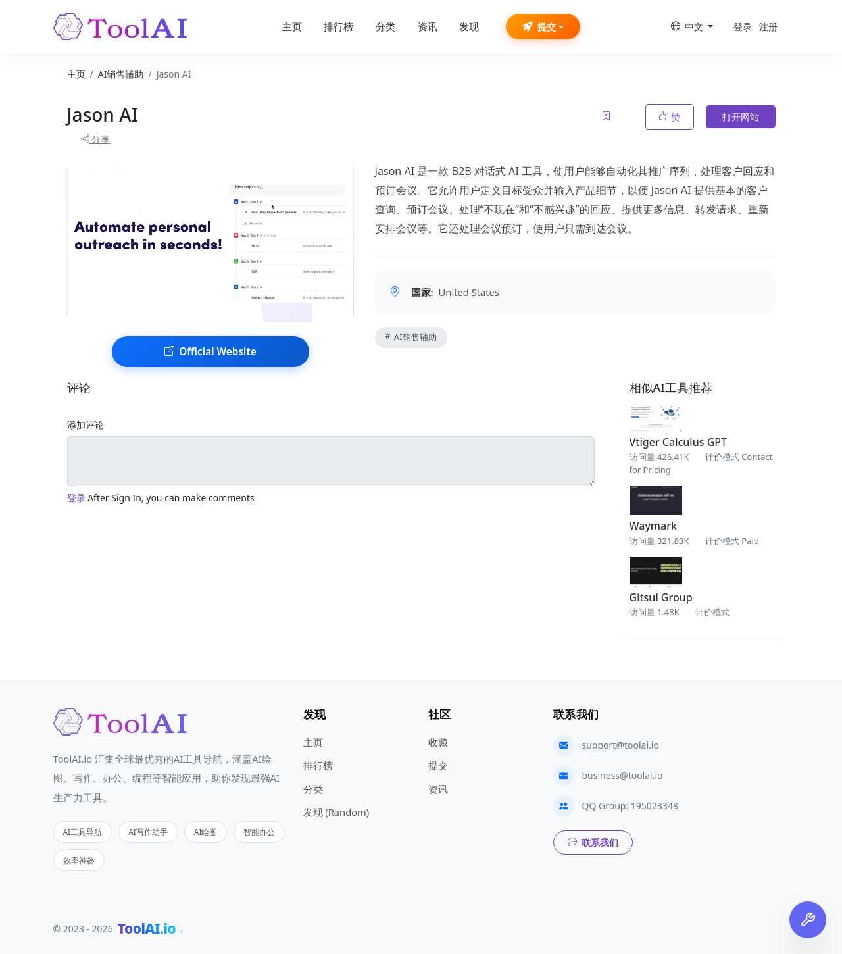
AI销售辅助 (411, 337)
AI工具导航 (83, 831)
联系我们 (593, 842)
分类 (385, 27)
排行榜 (338, 27)
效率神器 (79, 860)
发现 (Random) (336, 811)
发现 (469, 27)
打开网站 (740, 117)
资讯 (427, 27)
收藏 (438, 742)
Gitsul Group (661, 597)
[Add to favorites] (607, 116)
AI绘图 (206, 831)
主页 (292, 27)
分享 (96, 139)
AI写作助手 (148, 831)
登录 (742, 26)
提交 (539, 26)
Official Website (210, 352)
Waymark (653, 525)
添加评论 (85, 424)
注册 (768, 26)
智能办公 (259, 831)
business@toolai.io (622, 775)
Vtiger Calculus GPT (679, 442)
